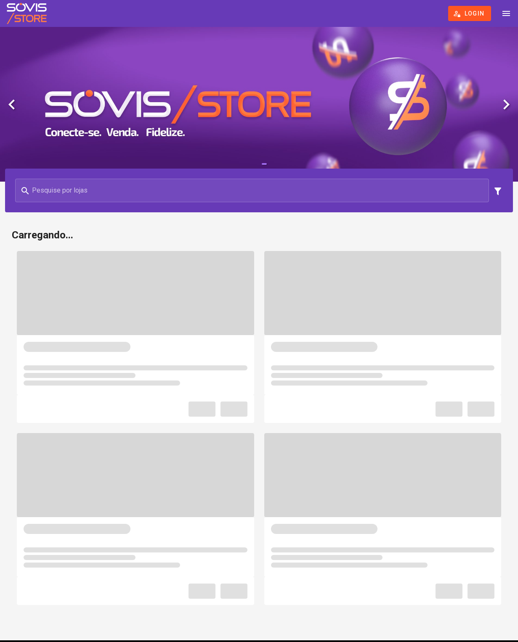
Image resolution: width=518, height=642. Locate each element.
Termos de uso (263, 577)
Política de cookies (263, 597)
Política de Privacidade (263, 587)
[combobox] (135, 228)
